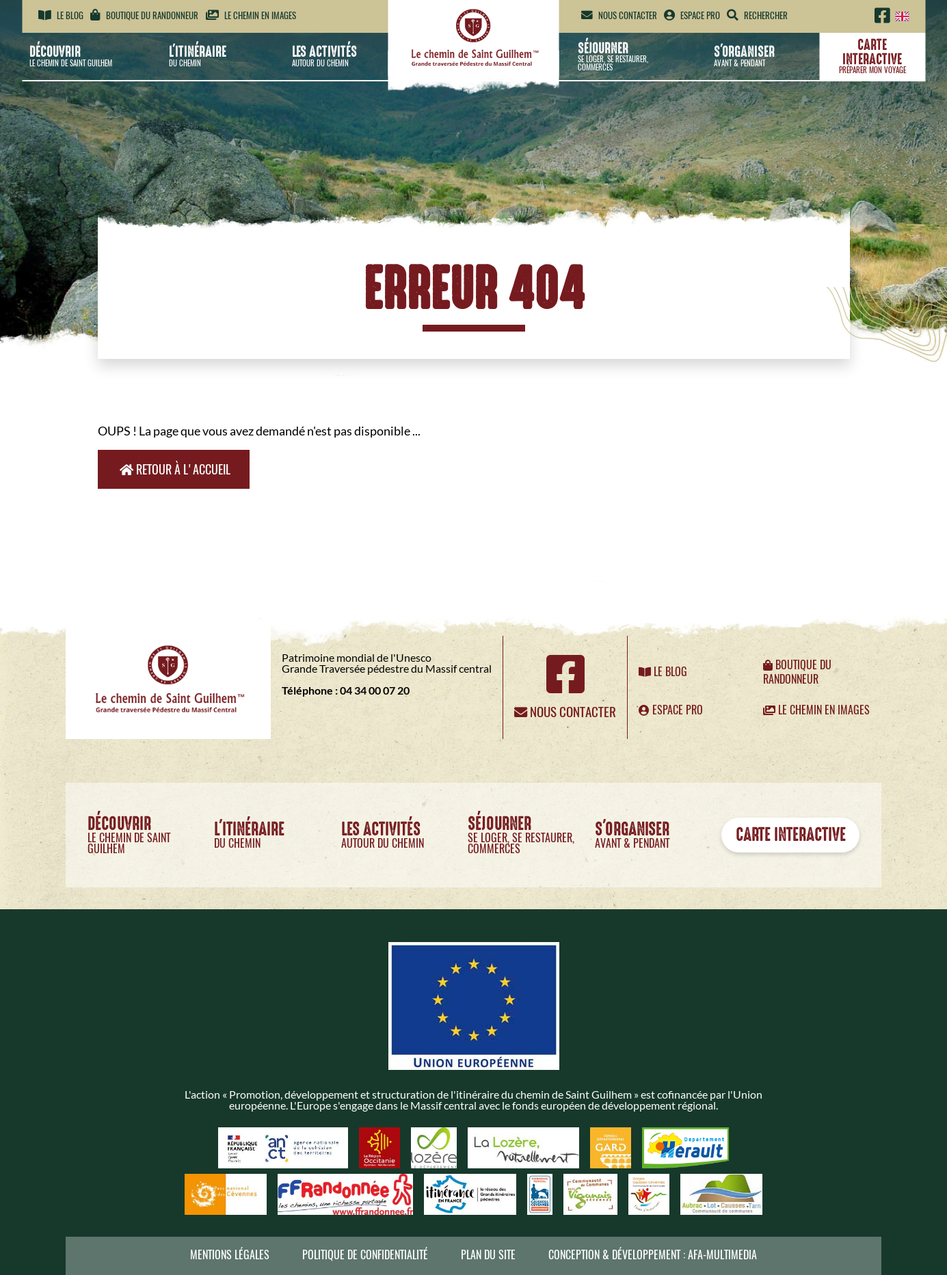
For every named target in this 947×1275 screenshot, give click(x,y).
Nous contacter (619, 15)
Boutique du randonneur (144, 15)
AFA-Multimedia (722, 1255)
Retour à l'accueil (175, 469)
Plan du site (488, 1255)
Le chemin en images (251, 15)
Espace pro (692, 15)
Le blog (60, 15)
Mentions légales (229, 1255)
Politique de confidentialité (365, 1255)
